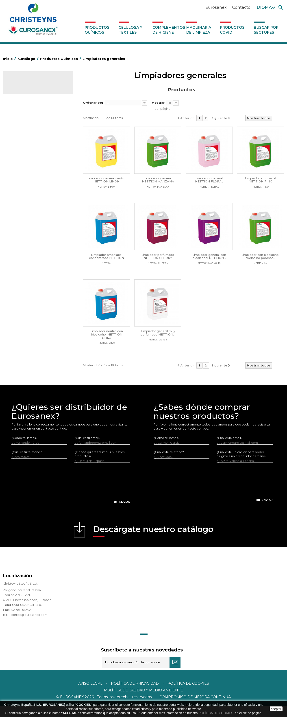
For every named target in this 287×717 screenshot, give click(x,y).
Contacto (241, 7)
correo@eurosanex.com (29, 625)
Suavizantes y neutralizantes (32, 184)
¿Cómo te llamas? (24, 449)
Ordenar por (93, 102)
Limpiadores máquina (27, 239)
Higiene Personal (24, 149)
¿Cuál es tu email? (87, 449)
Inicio (10, 59)
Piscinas (17, 274)
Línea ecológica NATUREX (30, 253)
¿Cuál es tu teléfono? (26, 463)
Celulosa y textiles (130, 30)
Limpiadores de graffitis (28, 226)
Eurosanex (216, 7)
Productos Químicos (97, 30)
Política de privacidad (135, 694)
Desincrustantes (23, 135)
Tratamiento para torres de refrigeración (30, 292)
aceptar (276, 709)
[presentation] (71, 498)
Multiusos (18, 267)
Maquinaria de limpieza (198, 30)
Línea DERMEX (22, 246)
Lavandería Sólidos (25, 177)
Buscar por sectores (266, 30)
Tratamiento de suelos (27, 281)
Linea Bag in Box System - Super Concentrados (34, 215)
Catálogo (24, 84)
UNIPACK (18, 302)
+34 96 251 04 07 (31, 616)
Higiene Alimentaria (26, 142)
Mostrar (158, 102)
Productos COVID (232, 30)
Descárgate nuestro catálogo (153, 541)
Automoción (20, 114)
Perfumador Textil (24, 191)
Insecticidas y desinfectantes (32, 156)
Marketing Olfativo (25, 101)
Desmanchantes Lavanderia (32, 163)
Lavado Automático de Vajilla (32, 198)
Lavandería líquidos (25, 170)
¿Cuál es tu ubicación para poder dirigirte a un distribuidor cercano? (242, 465)
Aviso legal (90, 694)
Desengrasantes (23, 128)
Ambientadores (23, 108)
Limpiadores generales (28, 233)
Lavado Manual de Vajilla (29, 205)
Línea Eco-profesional (27, 260)
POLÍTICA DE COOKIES (216, 713)
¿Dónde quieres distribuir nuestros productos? (99, 465)
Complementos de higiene (168, 30)
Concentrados (22, 121)
